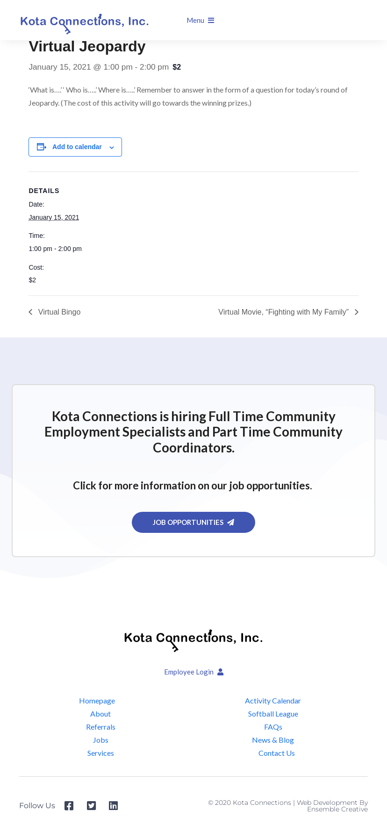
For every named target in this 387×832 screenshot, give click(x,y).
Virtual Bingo (58, 312)
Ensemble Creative (337, 809)
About (100, 713)
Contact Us (276, 752)
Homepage (97, 700)
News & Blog (273, 739)
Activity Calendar (273, 700)
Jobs (100, 739)
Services (100, 752)
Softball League (273, 713)
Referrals (100, 726)
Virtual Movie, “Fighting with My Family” (284, 312)
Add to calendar (77, 147)
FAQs (273, 726)
